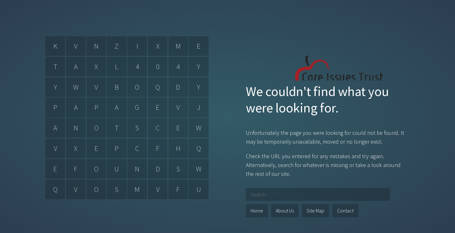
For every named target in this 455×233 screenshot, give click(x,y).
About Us (285, 210)
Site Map (315, 210)
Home (257, 210)
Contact (345, 210)
